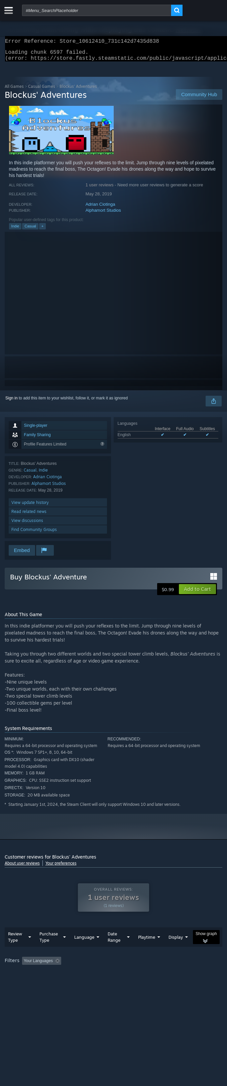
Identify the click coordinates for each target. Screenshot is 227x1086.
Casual (30, 230)
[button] (197, 593)
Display (175, 950)
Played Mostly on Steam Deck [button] (33, 983)
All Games (14, 90)
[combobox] (96, 10)
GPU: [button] (146, 983)
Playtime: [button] (157, 974)
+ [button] (42, 230)
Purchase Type (48, 950)
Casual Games (41, 90)
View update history (30, 506)
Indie (15, 230)
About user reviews (22, 867)
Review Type (15, 950)
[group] (114, 978)
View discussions (27, 524)
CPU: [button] (123, 983)
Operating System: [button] (89, 983)
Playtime (146, 950)
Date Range (114, 950)
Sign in (11, 402)
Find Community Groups (34, 533)
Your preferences (61, 867)
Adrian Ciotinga (100, 208)
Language (84, 950)
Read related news (28, 515)
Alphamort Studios (103, 214)
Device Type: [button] (175, 983)
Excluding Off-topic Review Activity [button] (105, 974)
